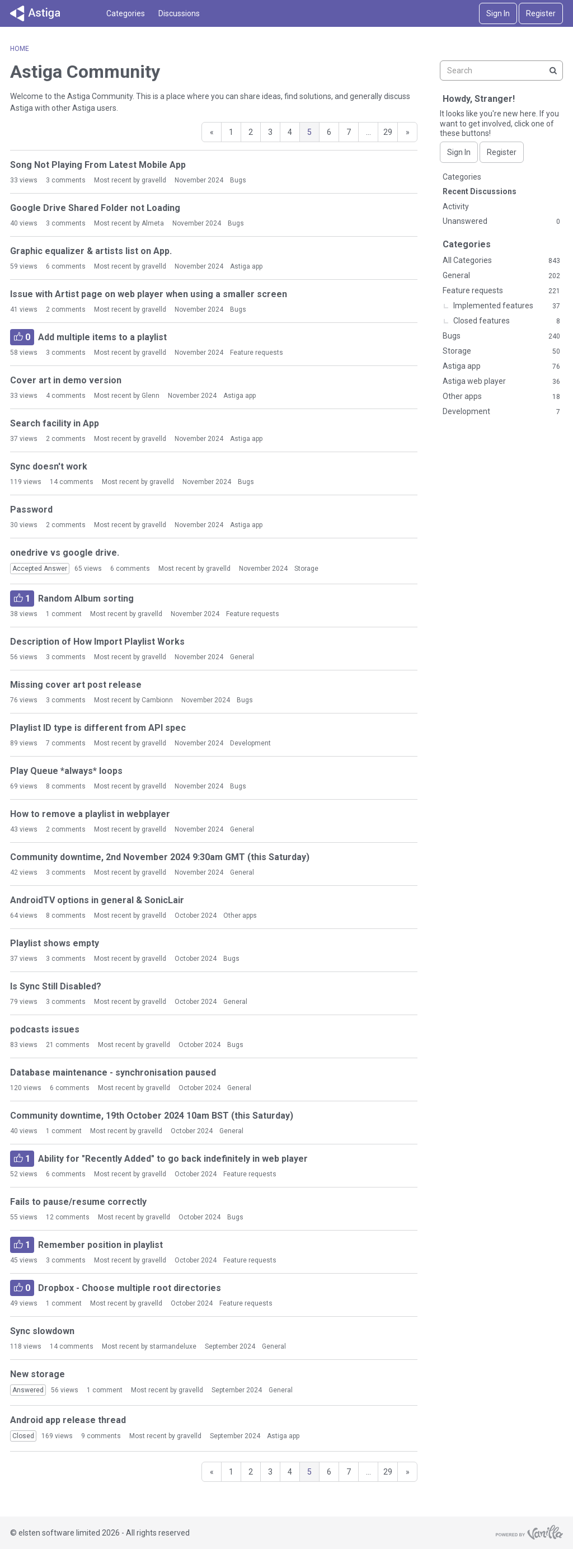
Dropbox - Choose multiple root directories (115, 1288)
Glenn (150, 396)
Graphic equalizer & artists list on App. (91, 251)
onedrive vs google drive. (64, 552)
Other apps (240, 915)
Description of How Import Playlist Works (97, 641)
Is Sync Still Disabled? (55, 986)
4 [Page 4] (290, 132)
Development (250, 743)
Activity (456, 206)
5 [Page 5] (309, 132)
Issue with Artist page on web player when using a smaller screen (148, 294)
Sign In (498, 13)
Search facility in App (54, 423)
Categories (125, 13)
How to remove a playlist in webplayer (90, 814)
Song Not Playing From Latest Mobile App (98, 164)
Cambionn (157, 700)
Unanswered (501, 222)
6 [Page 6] (329, 132)
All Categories (501, 261)
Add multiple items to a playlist (88, 337)
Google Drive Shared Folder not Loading (95, 208)
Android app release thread (68, 1420)
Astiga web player (501, 382)
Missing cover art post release (76, 684)
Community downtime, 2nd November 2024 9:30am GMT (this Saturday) (159, 857)
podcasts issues (44, 1029)
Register (541, 13)
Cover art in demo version (65, 380)
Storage (306, 568)
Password (31, 509)
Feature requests (256, 352)
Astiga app (246, 266)
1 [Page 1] (231, 132)
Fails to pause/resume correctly (78, 1201)
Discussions (179, 13)
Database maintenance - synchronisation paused (113, 1072)
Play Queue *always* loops (66, 771)
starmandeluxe (172, 1346)
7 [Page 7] (348, 132)
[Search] (553, 70)
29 (387, 132)
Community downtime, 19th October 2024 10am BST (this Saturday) (151, 1115)
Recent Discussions (479, 191)
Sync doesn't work (48, 466)
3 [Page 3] (270, 132)
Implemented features (506, 306)
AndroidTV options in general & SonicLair (97, 900)
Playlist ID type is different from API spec (98, 727)
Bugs (238, 180)
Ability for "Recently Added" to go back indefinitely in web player (159, 1158)
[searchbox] (501, 70)
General (242, 657)
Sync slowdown (42, 1331)
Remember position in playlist (86, 1245)
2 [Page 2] (250, 132)
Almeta (153, 223)
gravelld (154, 180)
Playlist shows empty (54, 943)
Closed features (506, 321)
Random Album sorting (72, 598)
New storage (37, 1374)
